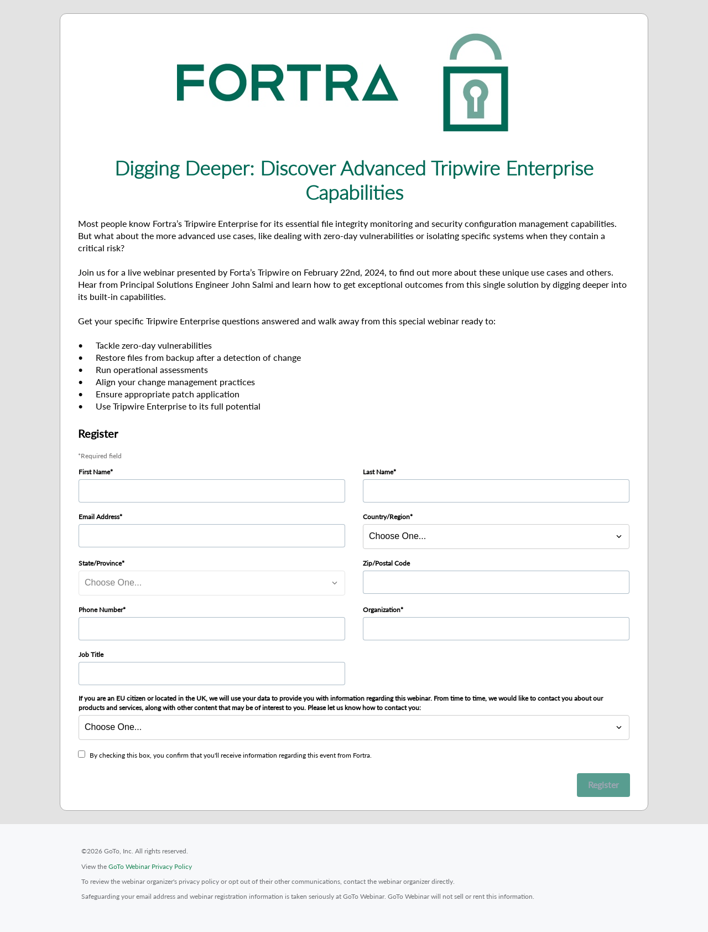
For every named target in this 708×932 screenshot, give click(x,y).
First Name (94, 472)
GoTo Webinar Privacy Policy (150, 866)
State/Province (100, 563)
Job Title (91, 654)
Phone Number (101, 609)
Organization (381, 609)
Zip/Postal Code (386, 563)
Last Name (378, 472)
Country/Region (386, 516)
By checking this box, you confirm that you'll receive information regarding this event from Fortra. (231, 755)
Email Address (99, 516)
